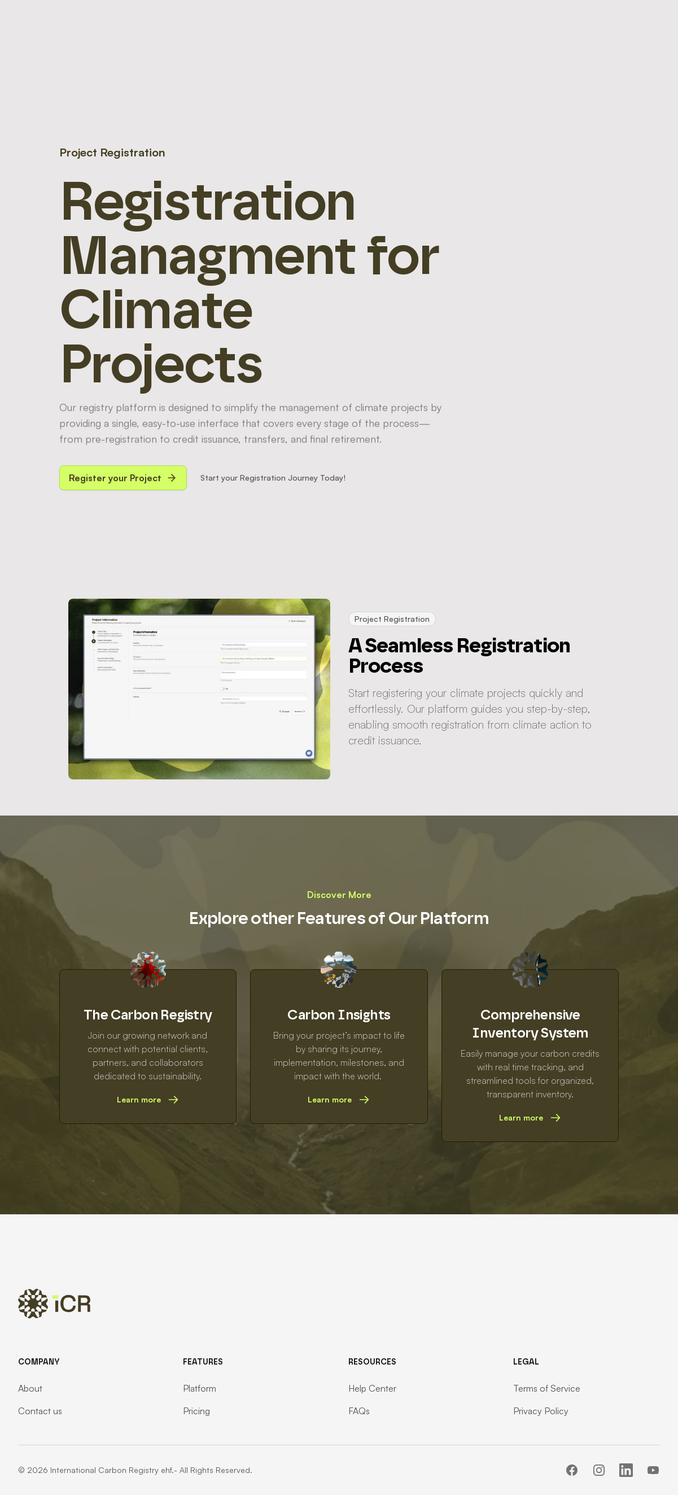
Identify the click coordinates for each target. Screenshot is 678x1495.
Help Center (372, 1388)
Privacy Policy (540, 1410)
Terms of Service (546, 1388)
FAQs (359, 1410)
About (30, 1388)
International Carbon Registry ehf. (112, 1470)
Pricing (196, 1410)
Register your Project (123, 477)
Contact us (40, 1410)
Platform (199, 1388)
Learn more (148, 1099)
